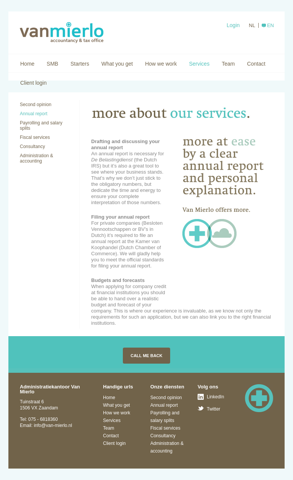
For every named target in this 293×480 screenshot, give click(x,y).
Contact (256, 64)
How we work (161, 64)
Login (233, 25)
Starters (80, 64)
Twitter (213, 409)
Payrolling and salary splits (41, 125)
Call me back (146, 355)
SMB (52, 64)
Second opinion (36, 104)
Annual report (33, 113)
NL (252, 25)
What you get (117, 64)
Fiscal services (35, 137)
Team (228, 64)
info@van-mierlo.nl (53, 425)
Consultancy (32, 146)
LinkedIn (215, 396)
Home (27, 64)
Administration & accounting (36, 158)
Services (199, 64)
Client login (33, 83)
